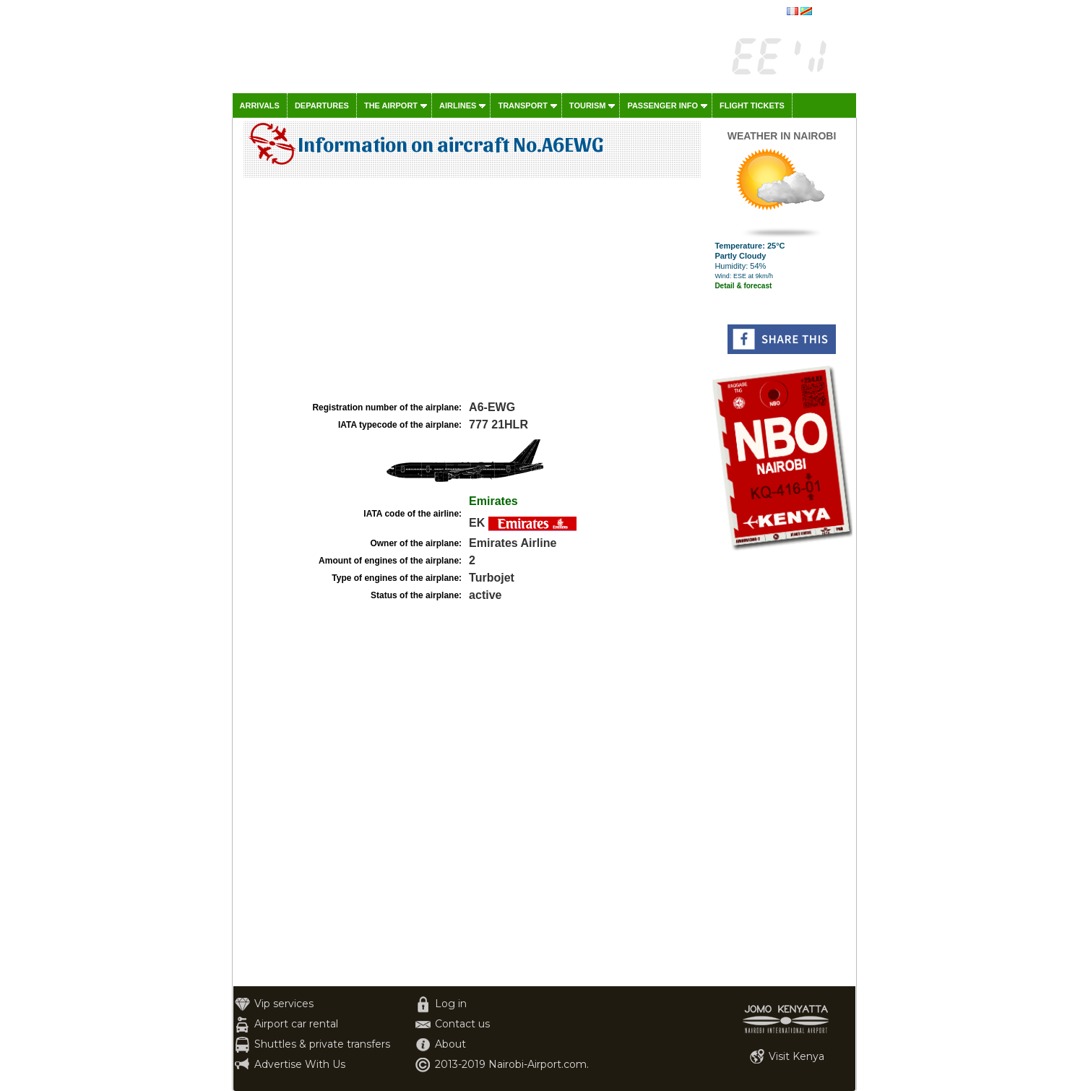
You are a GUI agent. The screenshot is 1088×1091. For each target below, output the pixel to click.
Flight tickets (752, 105)
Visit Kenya (796, 1056)
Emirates (493, 501)
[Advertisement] (470, 290)
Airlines (457, 105)
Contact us (462, 1023)
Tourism (587, 105)
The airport (391, 105)
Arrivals (260, 105)
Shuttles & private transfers (322, 1044)
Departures (322, 105)
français (829, 12)
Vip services (284, 1003)
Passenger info (662, 105)
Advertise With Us (299, 1064)
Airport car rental (296, 1023)
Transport (522, 105)
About (450, 1044)
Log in (451, 1003)
